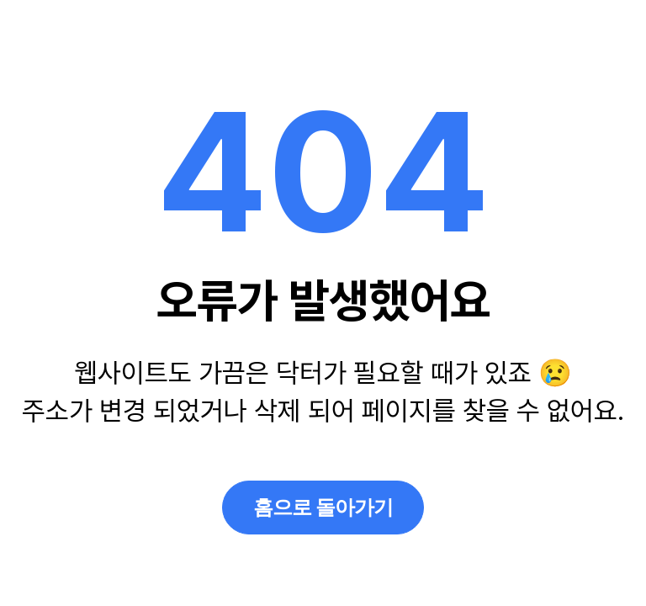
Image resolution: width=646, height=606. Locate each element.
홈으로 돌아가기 (322, 507)
